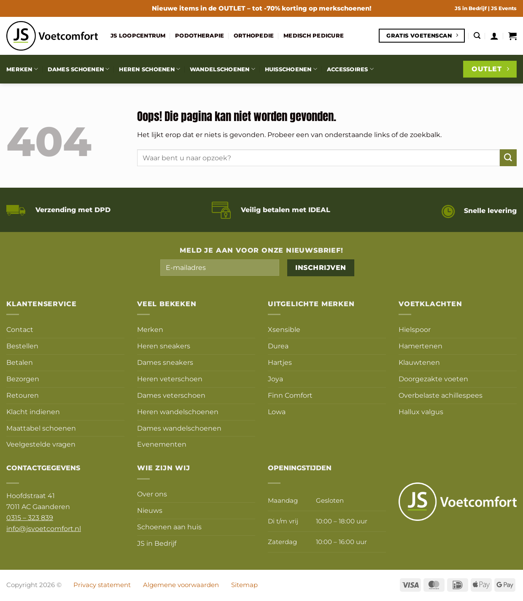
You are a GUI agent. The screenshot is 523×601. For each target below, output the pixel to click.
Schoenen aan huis (169, 527)
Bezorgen (22, 379)
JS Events (504, 8)
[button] (477, 35)
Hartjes (280, 362)
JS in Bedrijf (471, 8)
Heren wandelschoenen (177, 411)
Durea (278, 346)
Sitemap (244, 585)
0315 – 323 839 (29, 517)
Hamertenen (420, 346)
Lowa (277, 411)
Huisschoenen (291, 69)
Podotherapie (199, 35)
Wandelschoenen (222, 69)
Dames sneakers (165, 362)
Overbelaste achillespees (441, 395)
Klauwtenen (419, 362)
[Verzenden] (508, 157)
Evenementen (161, 444)
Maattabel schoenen (41, 428)
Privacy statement (102, 585)
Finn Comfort (290, 395)
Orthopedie (254, 35)
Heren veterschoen (169, 379)
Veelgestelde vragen (40, 444)
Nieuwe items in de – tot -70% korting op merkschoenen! (262, 8)
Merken (22, 69)
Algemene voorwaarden (181, 585)
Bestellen (22, 346)
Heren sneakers (163, 346)
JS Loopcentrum (138, 35)
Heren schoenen (149, 69)
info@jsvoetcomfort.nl (43, 528)
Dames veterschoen (171, 395)
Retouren (22, 395)
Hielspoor (415, 329)
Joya (275, 379)
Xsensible (284, 329)
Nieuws (149, 510)
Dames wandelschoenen (179, 428)
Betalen (19, 362)
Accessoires (350, 69)
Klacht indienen (33, 411)
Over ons (152, 494)
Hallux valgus (421, 411)
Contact (19, 329)
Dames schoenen (79, 69)
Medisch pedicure (313, 35)
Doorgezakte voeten (433, 379)
